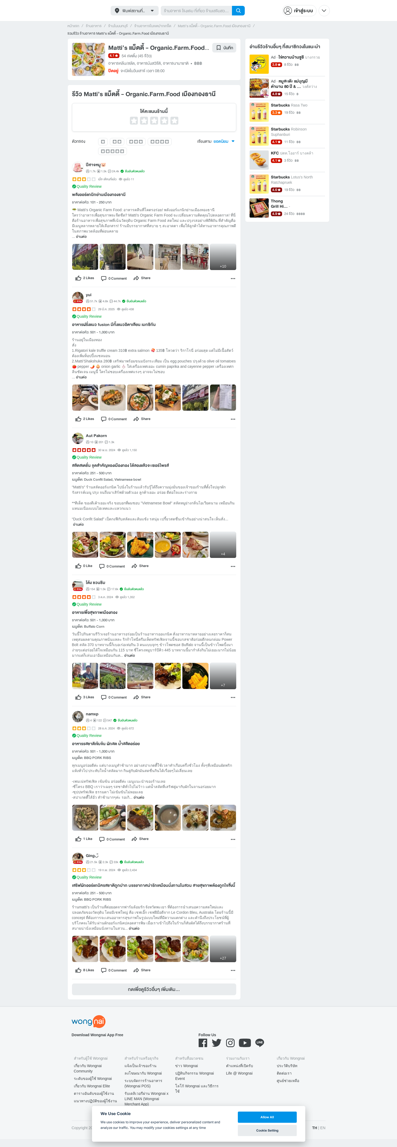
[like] (85, 279)
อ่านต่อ (81, 236)
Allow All (267, 1117)
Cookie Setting (267, 1130)
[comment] (117, 279)
